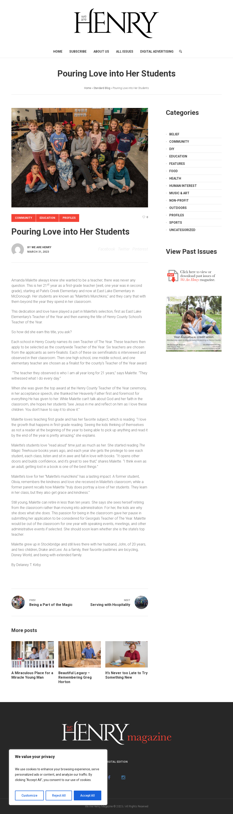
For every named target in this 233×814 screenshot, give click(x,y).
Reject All (59, 795)
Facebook (106, 249)
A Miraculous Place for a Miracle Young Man (32, 675)
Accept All (87, 795)
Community (23, 217)
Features (177, 163)
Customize (29, 795)
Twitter (124, 249)
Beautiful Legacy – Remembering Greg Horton (75, 677)
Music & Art (179, 193)
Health (175, 178)
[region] (58, 777)
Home (87, 88)
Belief (174, 134)
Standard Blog (101, 88)
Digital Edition (116, 761)
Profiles (69, 217)
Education (47, 217)
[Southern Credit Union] (194, 323)
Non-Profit (179, 200)
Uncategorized (182, 230)
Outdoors (178, 208)
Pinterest (140, 249)
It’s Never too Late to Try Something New (126, 675)
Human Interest (183, 186)
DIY (171, 149)
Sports (175, 222)
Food (173, 171)
